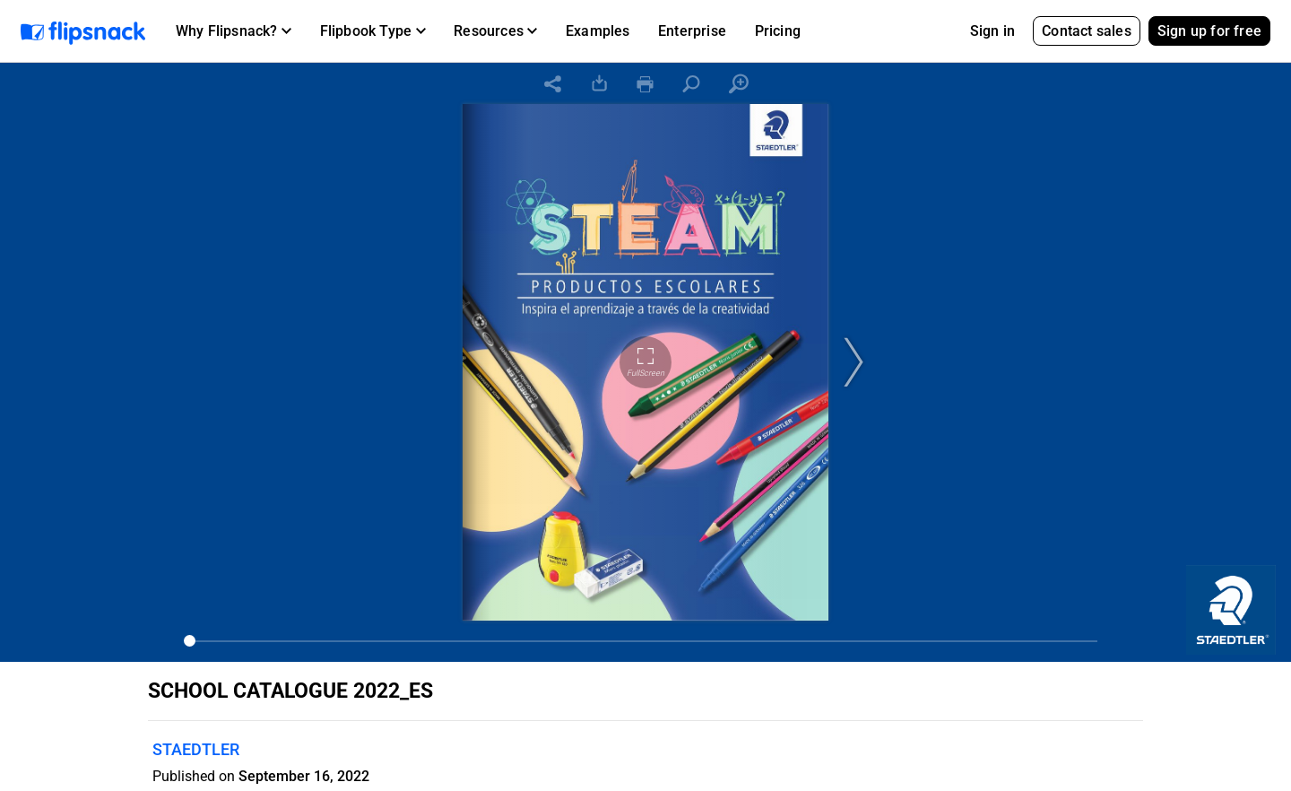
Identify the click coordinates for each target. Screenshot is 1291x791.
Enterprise (692, 30)
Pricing (778, 30)
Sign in (992, 30)
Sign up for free (1209, 30)
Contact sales (1086, 30)
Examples (598, 30)
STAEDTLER (195, 749)
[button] (233, 31)
